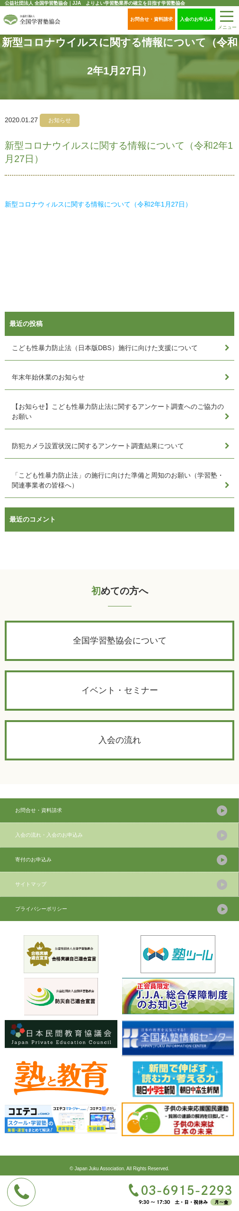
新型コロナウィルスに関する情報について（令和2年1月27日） (98, 204)
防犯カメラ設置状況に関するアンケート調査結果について (98, 446)
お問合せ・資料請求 (151, 19)
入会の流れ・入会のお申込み (49, 835)
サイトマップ (30, 884)
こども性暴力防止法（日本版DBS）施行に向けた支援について (105, 348)
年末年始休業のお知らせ (48, 377)
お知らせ (59, 120)
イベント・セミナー (119, 690)
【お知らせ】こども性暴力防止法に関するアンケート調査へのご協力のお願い (118, 411)
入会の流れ (119, 740)
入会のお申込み (196, 19)
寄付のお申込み (33, 859)
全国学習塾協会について (120, 640)
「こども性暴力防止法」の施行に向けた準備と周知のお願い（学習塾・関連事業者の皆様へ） (118, 480)
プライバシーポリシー (41, 909)
